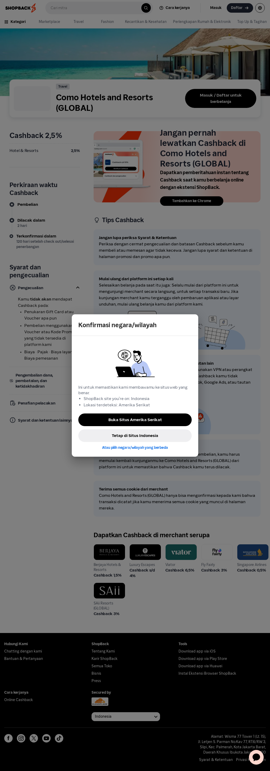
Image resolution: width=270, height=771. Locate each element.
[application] (256, 757)
